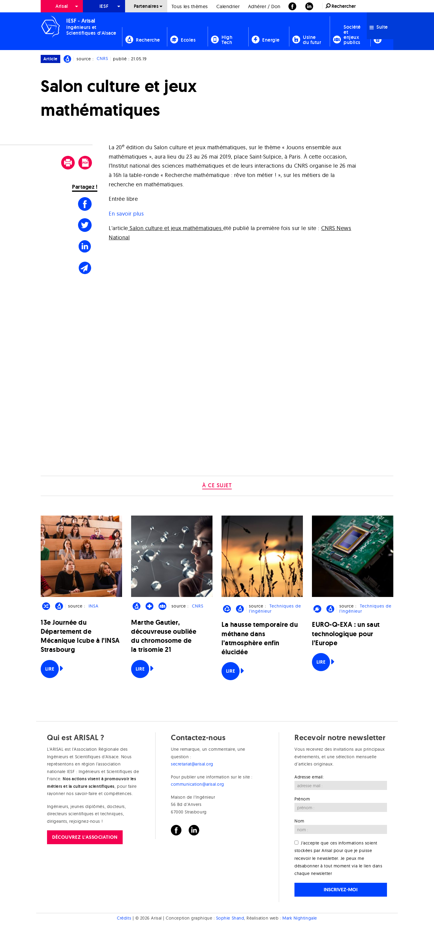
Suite (379, 27)
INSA (94, 606)
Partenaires (146, 6)
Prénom (302, 799)
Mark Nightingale (299, 918)
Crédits (124, 918)
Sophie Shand (230, 918)
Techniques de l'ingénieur (275, 608)
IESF (103, 6)
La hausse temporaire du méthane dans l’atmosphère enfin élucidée (260, 638)
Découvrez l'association (84, 837)
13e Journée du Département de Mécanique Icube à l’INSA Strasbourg (80, 636)
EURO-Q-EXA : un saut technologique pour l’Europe (346, 633)
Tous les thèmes (189, 6)
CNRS (102, 59)
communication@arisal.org (197, 784)
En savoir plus (126, 213)
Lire (49, 669)
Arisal (61, 6)
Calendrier (228, 6)
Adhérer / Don (264, 6)
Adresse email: (309, 777)
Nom (299, 821)
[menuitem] (62, 6)
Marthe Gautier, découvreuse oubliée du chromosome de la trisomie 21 (163, 636)
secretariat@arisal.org (192, 764)
